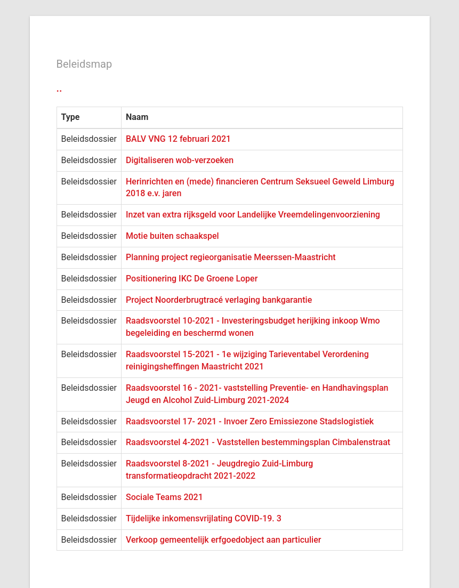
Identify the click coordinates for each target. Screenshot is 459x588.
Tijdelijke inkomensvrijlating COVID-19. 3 (203, 518)
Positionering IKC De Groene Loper (191, 278)
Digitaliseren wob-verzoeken (179, 160)
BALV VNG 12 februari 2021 (178, 139)
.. (59, 88)
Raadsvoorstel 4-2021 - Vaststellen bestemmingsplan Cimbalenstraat (258, 442)
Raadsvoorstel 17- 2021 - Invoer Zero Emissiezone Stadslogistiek (250, 421)
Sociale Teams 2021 (164, 497)
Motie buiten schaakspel (172, 236)
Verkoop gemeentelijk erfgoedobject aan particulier (223, 540)
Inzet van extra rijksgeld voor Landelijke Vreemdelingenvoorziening (253, 215)
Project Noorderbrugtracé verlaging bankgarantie (219, 300)
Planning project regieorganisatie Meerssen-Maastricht (231, 257)
